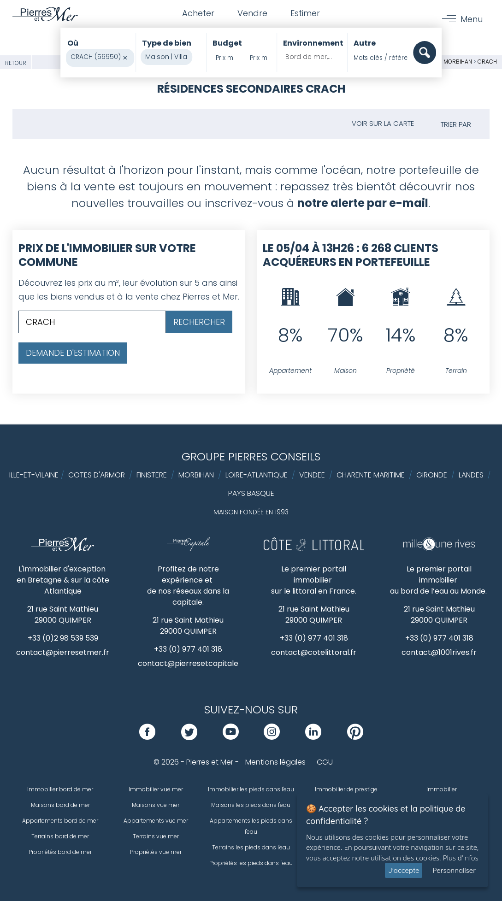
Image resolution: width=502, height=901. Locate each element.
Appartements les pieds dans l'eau (251, 826)
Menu (472, 19)
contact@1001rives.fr (439, 652)
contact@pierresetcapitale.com (197, 663)
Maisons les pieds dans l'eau (250, 805)
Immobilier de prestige (346, 789)
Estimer (305, 13)
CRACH (487, 61)
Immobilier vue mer (156, 789)
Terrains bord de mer (60, 836)
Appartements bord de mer (60, 820)
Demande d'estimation (73, 353)
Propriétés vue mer (156, 852)
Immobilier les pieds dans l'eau (251, 789)
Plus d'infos (460, 857)
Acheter (198, 13)
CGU (325, 762)
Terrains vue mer (156, 836)
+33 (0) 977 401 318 (188, 649)
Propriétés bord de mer (60, 852)
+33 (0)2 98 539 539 (63, 638)
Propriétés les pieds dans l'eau (251, 863)
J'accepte (403, 870)
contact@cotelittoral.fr (313, 652)
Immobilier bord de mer (60, 789)
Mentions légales (275, 762)
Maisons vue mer (155, 805)
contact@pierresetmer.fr (62, 652)
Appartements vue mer (156, 820)
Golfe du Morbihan (444, 61)
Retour (15, 63)
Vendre (252, 13)
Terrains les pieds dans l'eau (251, 847)
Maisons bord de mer (60, 805)
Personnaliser (454, 870)
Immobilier (441, 789)
